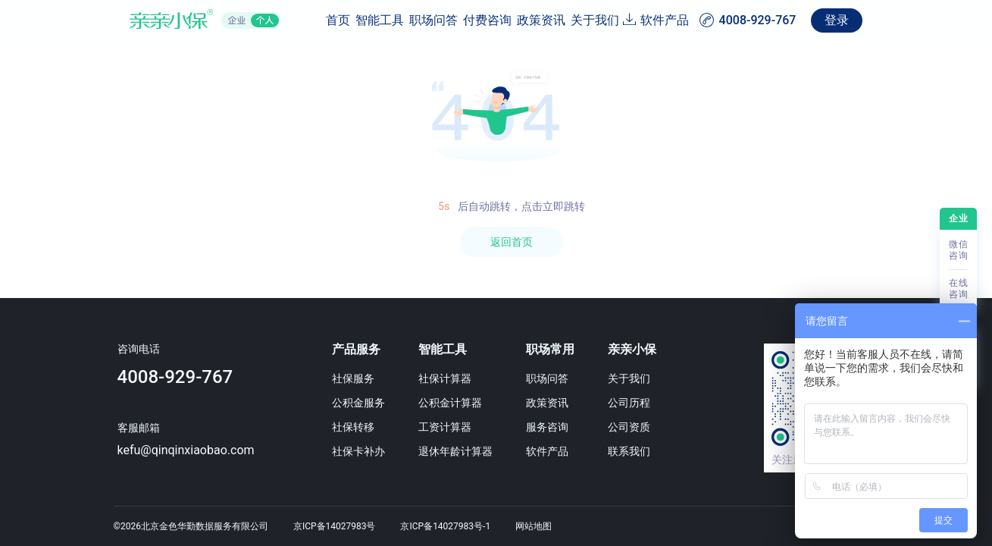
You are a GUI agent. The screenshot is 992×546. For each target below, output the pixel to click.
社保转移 (356, 427)
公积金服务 (361, 402)
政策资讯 (496, 20)
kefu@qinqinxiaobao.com (180, 450)
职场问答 (354, 20)
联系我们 (648, 451)
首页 (223, 20)
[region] (496, 294)
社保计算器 (453, 378)
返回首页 (511, 242)
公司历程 (648, 402)
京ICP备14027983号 (334, 526)
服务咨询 (561, 427)
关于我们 (567, 20)
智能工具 (282, 20)
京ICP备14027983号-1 (445, 526)
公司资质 (648, 427)
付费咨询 (425, 20)
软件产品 (759, 20)
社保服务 (356, 378)
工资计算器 (453, 427)
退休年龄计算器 (464, 451)
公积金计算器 (458, 402)
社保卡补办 (361, 451)
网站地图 (533, 526)
